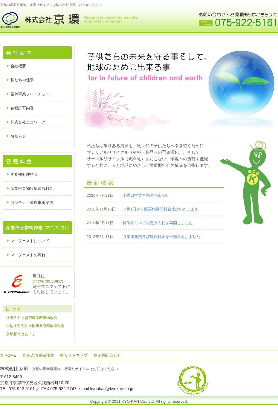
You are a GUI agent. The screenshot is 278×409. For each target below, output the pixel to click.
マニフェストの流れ (27, 255)
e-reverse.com (46, 281)
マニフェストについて (29, 241)
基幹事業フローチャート (31, 94)
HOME (10, 355)
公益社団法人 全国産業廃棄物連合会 (35, 326)
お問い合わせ (109, 355)
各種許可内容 (22, 108)
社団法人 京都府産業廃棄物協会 (31, 318)
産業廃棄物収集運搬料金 (31, 188)
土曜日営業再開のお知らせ (146, 195)
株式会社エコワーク (27, 122)
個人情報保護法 (40, 355)
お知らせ (18, 136)
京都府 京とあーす (21, 334)
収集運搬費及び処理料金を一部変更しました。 (163, 236)
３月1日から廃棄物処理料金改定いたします (160, 209)
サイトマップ (76, 355)
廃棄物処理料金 (24, 174)
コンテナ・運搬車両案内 (31, 202)
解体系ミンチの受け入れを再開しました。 (159, 223)
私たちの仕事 (22, 80)
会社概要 (18, 66)
